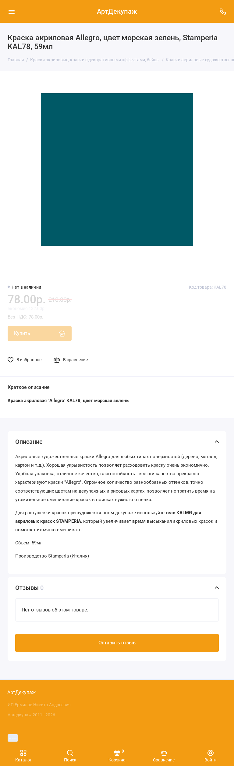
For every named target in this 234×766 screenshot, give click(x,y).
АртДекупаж (117, 11)
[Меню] (11, 11)
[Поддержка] (222, 11)
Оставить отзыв (117, 643)
